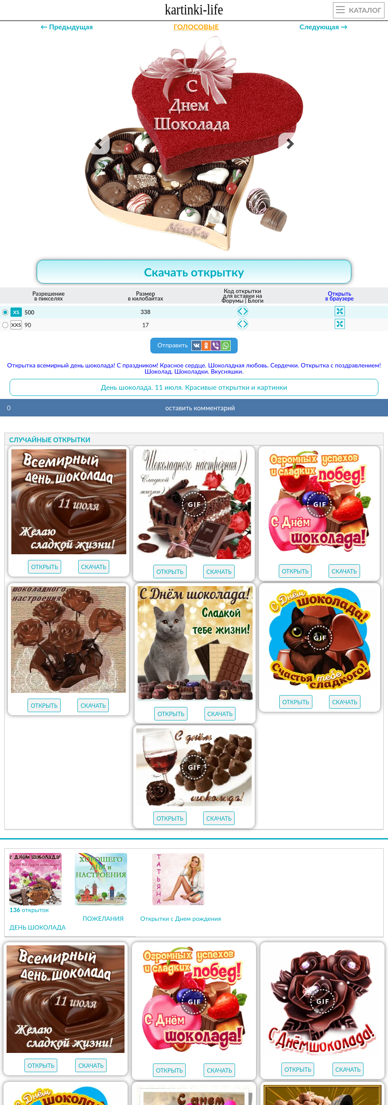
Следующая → (324, 26)
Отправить (194, 345)
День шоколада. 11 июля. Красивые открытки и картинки (194, 387)
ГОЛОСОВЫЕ (195, 26)
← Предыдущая (66, 26)
